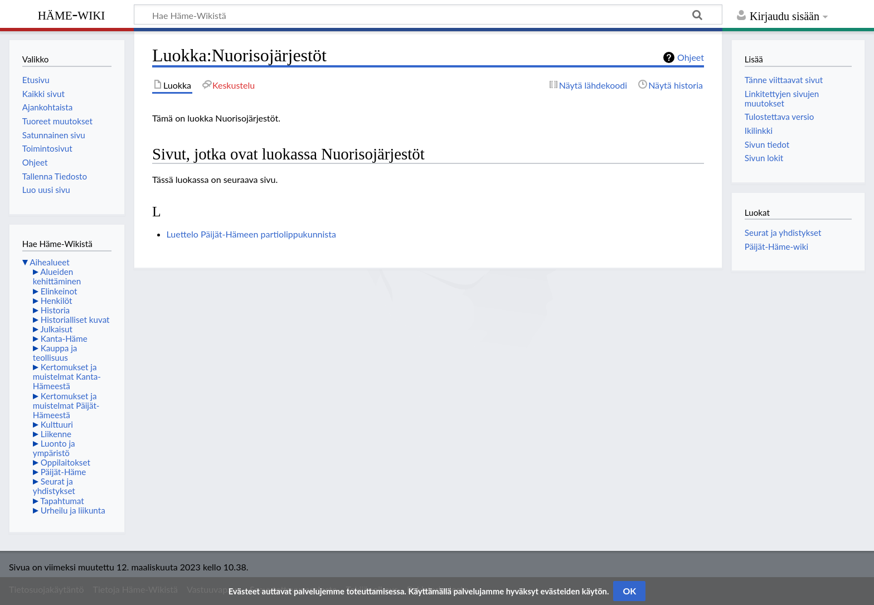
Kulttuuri (57, 424)
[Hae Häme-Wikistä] (428, 14)
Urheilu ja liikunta (73, 510)
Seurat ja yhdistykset (54, 486)
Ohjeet (690, 57)
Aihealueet (49, 262)
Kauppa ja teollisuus (55, 352)
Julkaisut (56, 329)
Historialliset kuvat (75, 319)
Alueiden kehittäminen (57, 276)
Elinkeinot (59, 291)
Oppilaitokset (65, 462)
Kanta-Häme (64, 338)
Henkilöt (56, 301)
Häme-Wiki (71, 14)
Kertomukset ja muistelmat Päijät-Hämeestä (66, 405)
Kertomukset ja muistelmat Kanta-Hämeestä (67, 376)
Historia (55, 310)
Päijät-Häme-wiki (776, 246)
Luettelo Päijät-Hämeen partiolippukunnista (251, 234)
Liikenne (56, 434)
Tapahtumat (62, 501)
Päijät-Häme (63, 472)
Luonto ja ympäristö (54, 448)
